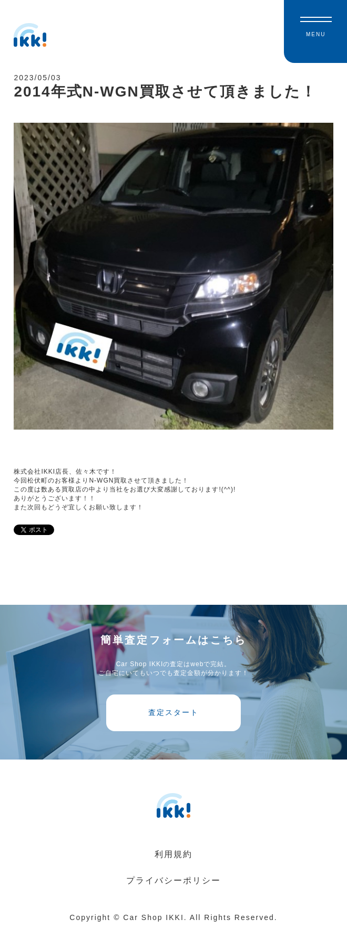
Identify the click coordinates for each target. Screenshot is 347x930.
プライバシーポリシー (173, 880)
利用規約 (173, 854)
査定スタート (173, 712)
